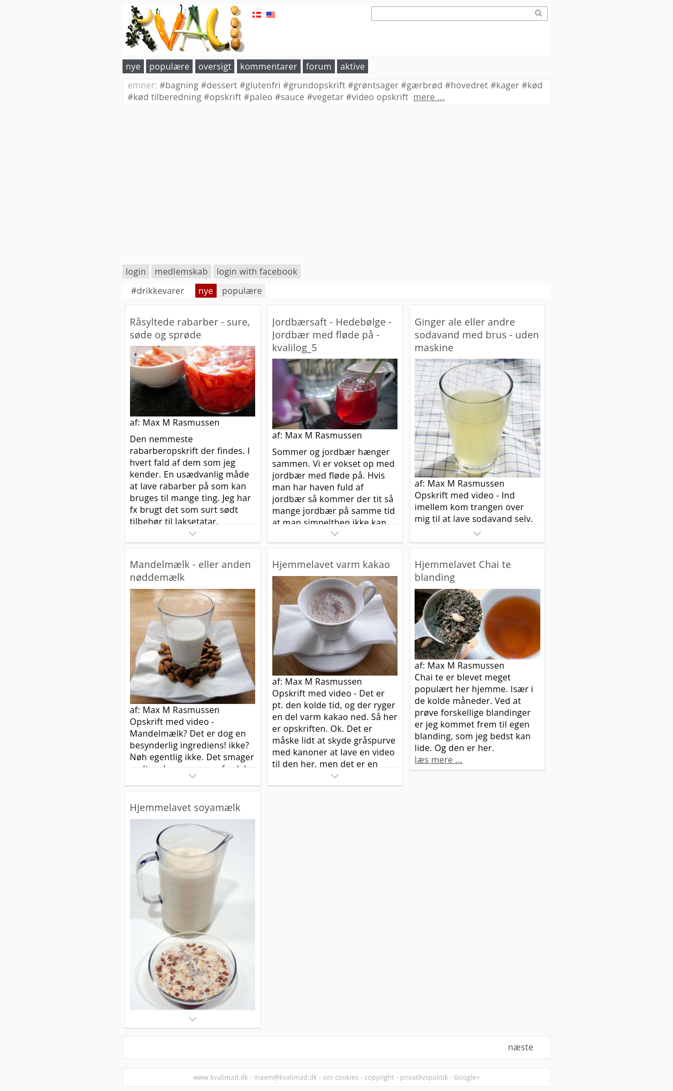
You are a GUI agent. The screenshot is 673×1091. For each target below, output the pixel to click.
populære (169, 66)
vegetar (325, 97)
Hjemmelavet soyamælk (185, 807)
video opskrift (377, 97)
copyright (379, 1077)
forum (319, 66)
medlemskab (181, 271)
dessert (219, 85)
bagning (178, 85)
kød (532, 85)
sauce (289, 97)
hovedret (466, 85)
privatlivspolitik (424, 1077)
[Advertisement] (336, 185)
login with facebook (257, 271)
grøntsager (373, 85)
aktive (352, 66)
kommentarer (268, 66)
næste (520, 1047)
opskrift (222, 97)
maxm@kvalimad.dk (285, 1077)
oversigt (215, 66)
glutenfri (260, 85)
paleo (258, 97)
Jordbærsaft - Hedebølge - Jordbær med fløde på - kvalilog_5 (332, 334)
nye (133, 66)
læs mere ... (439, 760)
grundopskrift (314, 85)
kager (505, 85)
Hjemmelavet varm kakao (331, 564)
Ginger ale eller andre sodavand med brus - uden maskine (477, 334)
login (136, 271)
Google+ (467, 1077)
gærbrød (422, 85)
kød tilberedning (165, 97)
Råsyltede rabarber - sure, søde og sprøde (190, 328)
